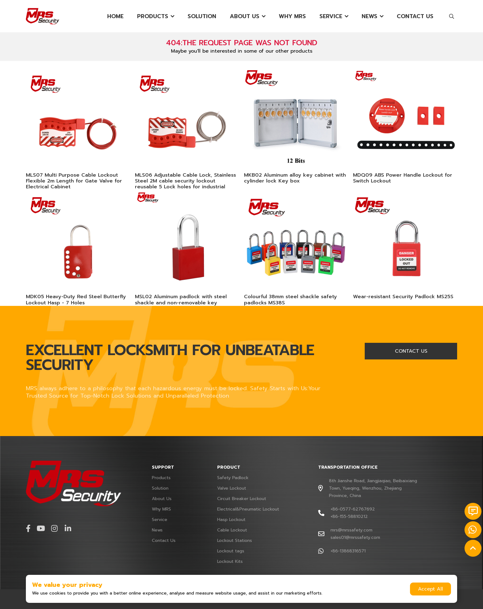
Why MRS (292, 16)
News (369, 16)
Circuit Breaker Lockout (241, 498)
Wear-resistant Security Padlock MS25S (403, 296)
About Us (244, 16)
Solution (202, 16)
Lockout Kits (230, 561)
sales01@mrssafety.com (355, 537)
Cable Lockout (232, 530)
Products (152, 16)
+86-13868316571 (348, 551)
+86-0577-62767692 (353, 509)
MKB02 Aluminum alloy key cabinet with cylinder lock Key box (295, 178)
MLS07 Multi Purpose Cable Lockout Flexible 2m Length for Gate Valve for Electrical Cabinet (74, 180)
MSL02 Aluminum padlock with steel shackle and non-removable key (181, 299)
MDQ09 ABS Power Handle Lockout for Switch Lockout (402, 178)
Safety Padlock (233, 478)
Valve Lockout (231, 488)
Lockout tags (230, 551)
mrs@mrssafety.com (351, 530)
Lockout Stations (234, 540)
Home (115, 16)
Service (330, 16)
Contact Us (415, 16)
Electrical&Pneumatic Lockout (248, 509)
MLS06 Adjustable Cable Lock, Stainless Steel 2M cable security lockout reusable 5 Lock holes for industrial (185, 180)
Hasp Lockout (231, 519)
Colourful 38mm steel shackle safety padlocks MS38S (290, 299)
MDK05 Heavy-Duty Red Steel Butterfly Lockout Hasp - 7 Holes (76, 299)
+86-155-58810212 (349, 516)
